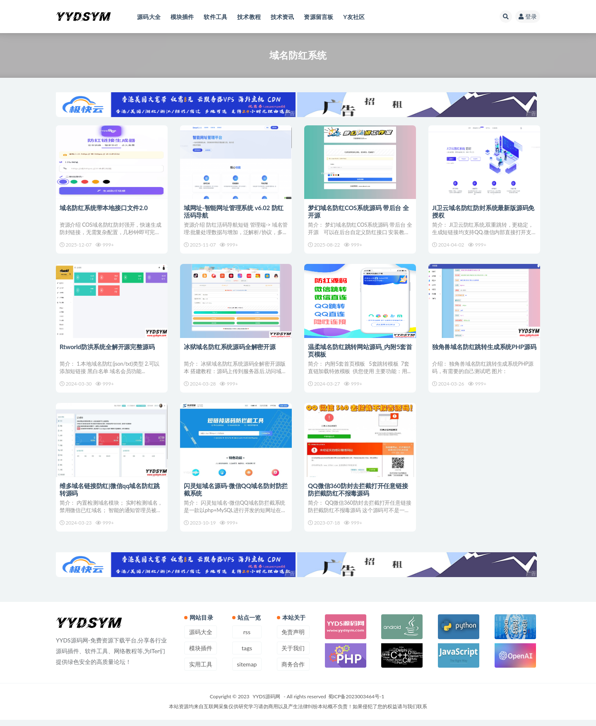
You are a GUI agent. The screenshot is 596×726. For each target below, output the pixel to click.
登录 (528, 16)
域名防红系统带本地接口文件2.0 (104, 207)
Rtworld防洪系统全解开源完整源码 (107, 348)
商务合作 (293, 670)
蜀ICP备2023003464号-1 (356, 703)
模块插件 (200, 654)
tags (247, 654)
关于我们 (293, 654)
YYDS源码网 (267, 703)
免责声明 (293, 638)
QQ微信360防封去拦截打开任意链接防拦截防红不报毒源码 (358, 493)
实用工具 (200, 670)
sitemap (247, 670)
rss (246, 638)
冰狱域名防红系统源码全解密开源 (230, 348)
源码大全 (200, 638)
